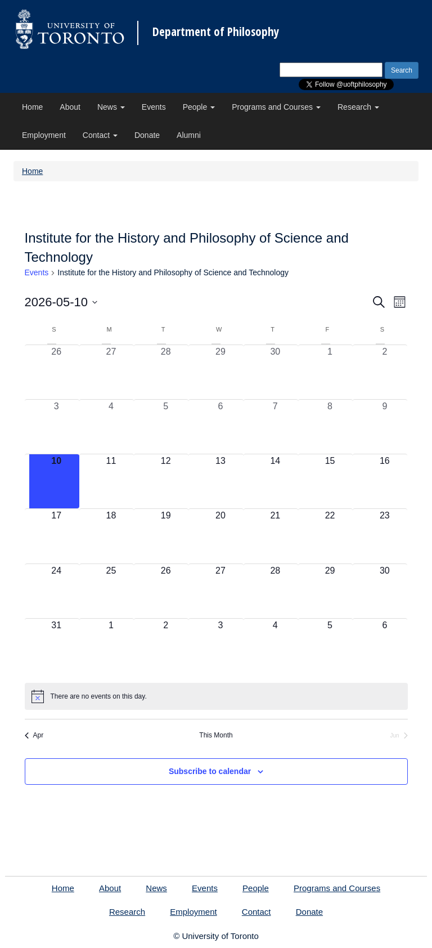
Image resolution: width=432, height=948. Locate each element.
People (199, 106)
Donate (147, 135)
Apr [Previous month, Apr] (34, 735)
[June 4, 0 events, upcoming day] (275, 646)
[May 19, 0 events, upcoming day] (165, 536)
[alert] (216, 696)
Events (154, 106)
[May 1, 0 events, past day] (330, 372)
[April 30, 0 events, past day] (275, 372)
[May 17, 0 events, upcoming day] (56, 536)
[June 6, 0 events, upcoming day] (384, 646)
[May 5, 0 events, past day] (165, 427)
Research (358, 106)
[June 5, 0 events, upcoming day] (330, 646)
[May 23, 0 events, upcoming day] (384, 536)
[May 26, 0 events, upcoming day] (165, 591)
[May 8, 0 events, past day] (330, 427)
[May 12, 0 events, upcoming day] (165, 481)
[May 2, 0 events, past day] (384, 372)
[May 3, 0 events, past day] (56, 427)
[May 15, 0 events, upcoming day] (330, 481)
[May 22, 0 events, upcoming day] (330, 536)
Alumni (189, 135)
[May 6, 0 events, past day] (220, 427)
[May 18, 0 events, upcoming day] (111, 536)
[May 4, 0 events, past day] (111, 427)
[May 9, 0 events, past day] (384, 427)
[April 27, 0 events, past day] (111, 372)
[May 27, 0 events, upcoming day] (220, 591)
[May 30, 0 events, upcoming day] (384, 591)
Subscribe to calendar (210, 771)
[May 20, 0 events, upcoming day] (220, 536)
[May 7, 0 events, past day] (275, 427)
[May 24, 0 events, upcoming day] (56, 591)
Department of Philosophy (215, 31)
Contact (100, 135)
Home (32, 106)
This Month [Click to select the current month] (215, 735)
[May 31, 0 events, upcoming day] (56, 646)
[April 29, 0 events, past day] (220, 372)
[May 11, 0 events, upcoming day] (111, 481)
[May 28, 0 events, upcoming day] (275, 591)
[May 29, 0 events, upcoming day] (330, 591)
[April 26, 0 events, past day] (56, 372)
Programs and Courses (276, 106)
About (70, 106)
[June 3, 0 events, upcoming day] (220, 646)
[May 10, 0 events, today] (56, 481)
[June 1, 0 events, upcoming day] (111, 646)
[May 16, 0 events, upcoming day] (384, 481)
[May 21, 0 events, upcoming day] (275, 536)
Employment (44, 135)
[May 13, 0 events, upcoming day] (220, 481)
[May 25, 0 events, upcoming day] (111, 591)
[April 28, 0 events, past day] (165, 372)
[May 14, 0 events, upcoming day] (275, 481)
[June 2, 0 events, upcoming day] (165, 646)
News (111, 106)
